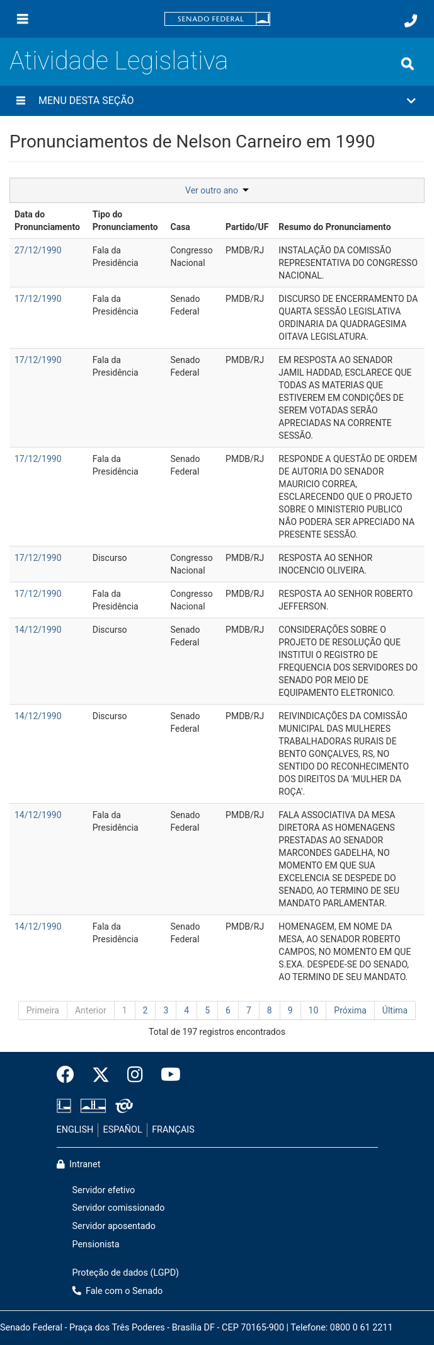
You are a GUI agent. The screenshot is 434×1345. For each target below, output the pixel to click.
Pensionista (96, 1244)
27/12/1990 (38, 250)
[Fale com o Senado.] (411, 21)
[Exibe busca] (408, 64)
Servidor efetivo (103, 1190)
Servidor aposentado (114, 1226)
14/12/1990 (38, 630)
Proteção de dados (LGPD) (126, 1272)
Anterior (90, 1010)
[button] (217, 101)
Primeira (42, 1010)
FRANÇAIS (173, 1129)
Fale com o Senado (117, 1291)
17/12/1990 (38, 299)
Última (395, 1010)
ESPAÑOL (122, 1129)
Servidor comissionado (118, 1208)
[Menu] (22, 19)
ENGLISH (75, 1129)
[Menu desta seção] (20, 101)
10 (314, 1010)
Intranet (79, 1164)
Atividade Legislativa (118, 61)
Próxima (350, 1010)
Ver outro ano (217, 190)
